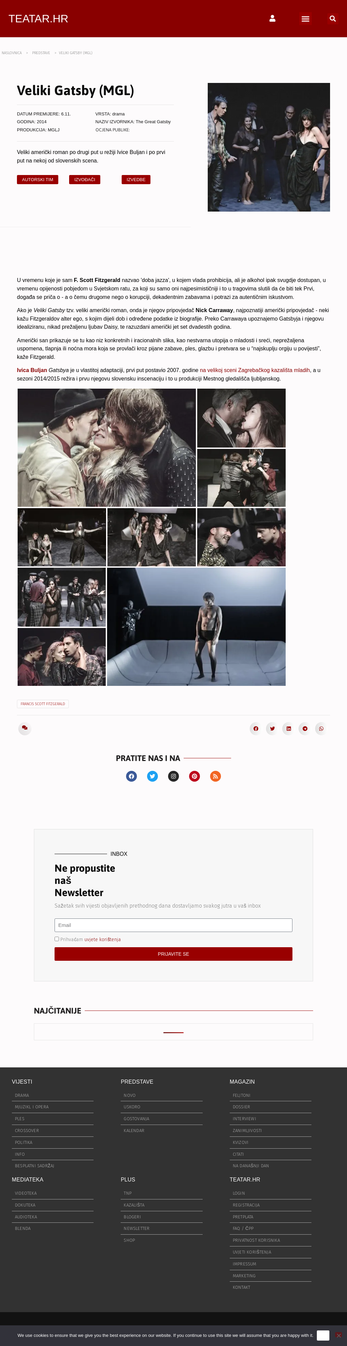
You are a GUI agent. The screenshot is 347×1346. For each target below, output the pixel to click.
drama (118, 113)
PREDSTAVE (41, 53)
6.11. (66, 113)
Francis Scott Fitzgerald (43, 704)
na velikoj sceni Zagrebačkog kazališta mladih (255, 370)
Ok (323, 1335)
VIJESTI (22, 1082)
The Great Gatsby (153, 121)
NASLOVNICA (12, 53)
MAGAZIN (242, 1082)
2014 (42, 121)
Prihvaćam (90, 939)
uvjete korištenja (102, 939)
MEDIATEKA (27, 1179)
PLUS (128, 1179)
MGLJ (54, 129)
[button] (305, 18)
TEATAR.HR (38, 19)
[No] (338, 1334)
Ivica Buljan (32, 370)
